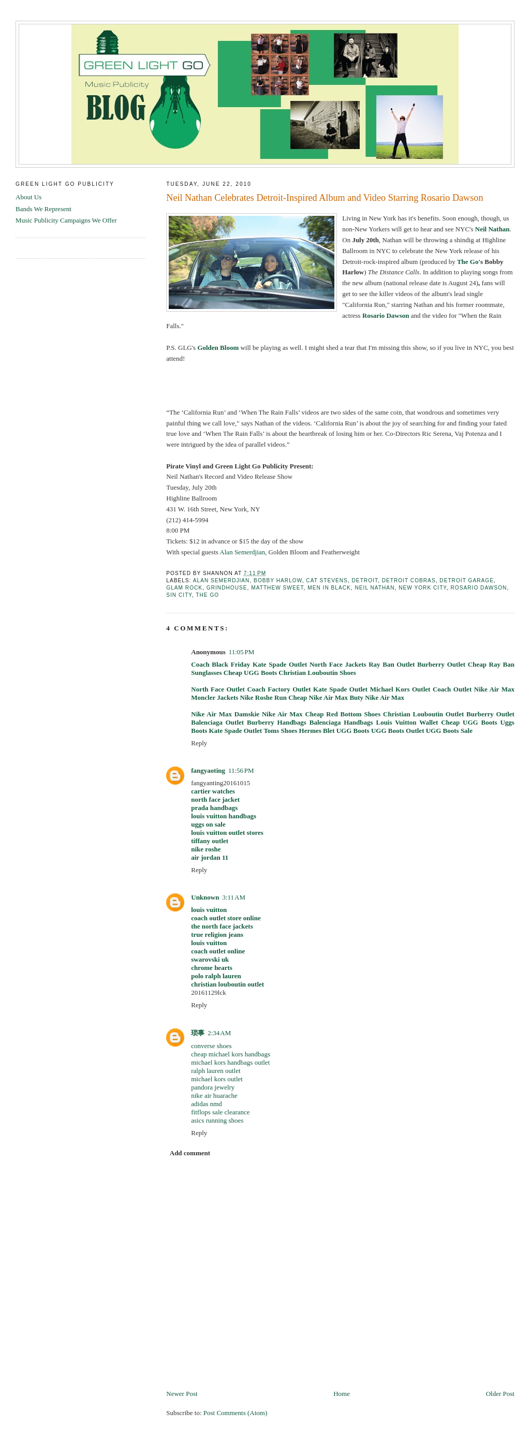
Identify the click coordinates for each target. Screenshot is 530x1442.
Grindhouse (227, 588)
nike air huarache (214, 1095)
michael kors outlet (217, 1079)
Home (341, 1393)
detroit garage (466, 580)
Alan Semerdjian (221, 580)
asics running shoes (217, 1120)
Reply (199, 743)
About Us (28, 197)
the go (207, 595)
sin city (179, 595)
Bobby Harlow (278, 580)
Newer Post (181, 1393)
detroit (365, 580)
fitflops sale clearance (220, 1112)
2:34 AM (219, 1033)
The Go (468, 262)
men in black (329, 588)
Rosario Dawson (478, 588)
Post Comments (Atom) (235, 1413)
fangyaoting (208, 770)
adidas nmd (206, 1104)
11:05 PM (242, 652)
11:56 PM (241, 770)
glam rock (184, 588)
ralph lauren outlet (215, 1071)
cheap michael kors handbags (230, 1054)
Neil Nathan (374, 588)
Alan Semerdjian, (243, 552)
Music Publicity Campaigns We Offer (66, 220)
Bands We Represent (43, 209)
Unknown (205, 897)
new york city (423, 588)
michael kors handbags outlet (230, 1062)
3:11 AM (233, 897)
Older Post (500, 1393)
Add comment (190, 1153)
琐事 (197, 1033)
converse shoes (211, 1046)
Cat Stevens (327, 580)
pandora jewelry (212, 1087)
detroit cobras (409, 580)
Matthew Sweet (277, 588)
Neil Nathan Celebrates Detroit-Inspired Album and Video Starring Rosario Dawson (324, 198)
